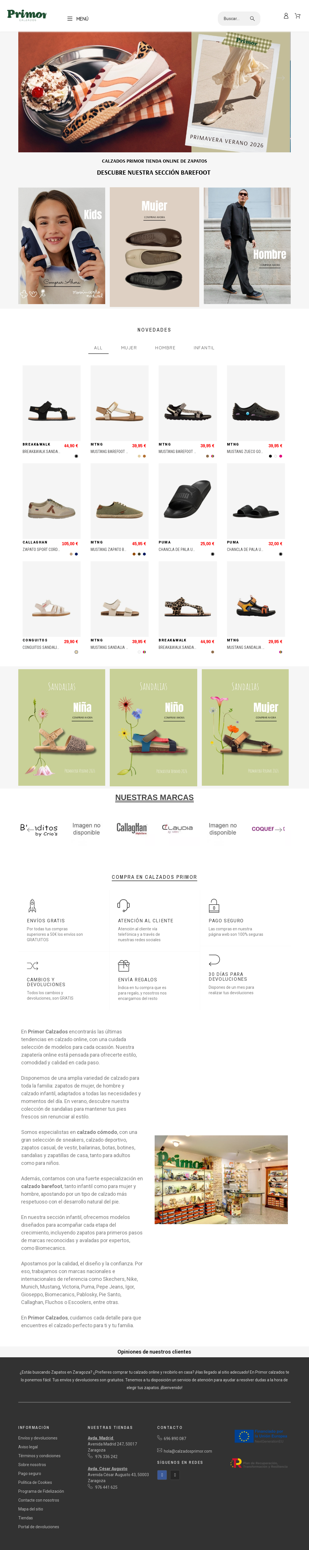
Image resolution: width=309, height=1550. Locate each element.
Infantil (204, 347)
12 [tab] (120, 840)
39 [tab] (124, 846)
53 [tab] (244, 846)
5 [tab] (60, 840)
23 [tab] (214, 840)
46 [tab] (184, 846)
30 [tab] (274, 840)
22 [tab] (205, 840)
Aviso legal (28, 1447)
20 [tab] (188, 840)
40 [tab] (132, 846)
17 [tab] (163, 840)
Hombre (165, 347)
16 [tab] (154, 840)
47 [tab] (193, 846)
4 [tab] (51, 840)
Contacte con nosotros (38, 1500)
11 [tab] (111, 840)
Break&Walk (36, 444)
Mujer (129, 347)
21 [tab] (197, 840)
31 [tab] (283, 840)
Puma (165, 542)
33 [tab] (72, 846)
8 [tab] (85, 840)
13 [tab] (128, 840)
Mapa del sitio (30, 1509)
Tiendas (25, 1518)
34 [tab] (81, 846)
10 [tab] (102, 840)
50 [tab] (218, 846)
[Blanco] (275, 456)
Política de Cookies (35, 1482)
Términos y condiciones (39, 1456)
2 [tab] (34, 840)
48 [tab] (201, 846)
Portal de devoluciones (38, 1527)
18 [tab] (171, 840)
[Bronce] (144, 456)
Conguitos (35, 640)
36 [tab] (98, 846)
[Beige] (139, 456)
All (98, 347)
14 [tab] (137, 840)
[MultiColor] (212, 456)
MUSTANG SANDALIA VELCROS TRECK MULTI (263, 647)
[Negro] (76, 456)
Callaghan (35, 542)
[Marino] (76, 554)
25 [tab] (231, 840)
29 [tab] (265, 840)
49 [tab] (210, 846)
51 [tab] (227, 846)
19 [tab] (180, 840)
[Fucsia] (280, 456)
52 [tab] (235, 846)
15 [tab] (145, 840)
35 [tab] (90, 846)
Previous (28, 78)
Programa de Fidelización (41, 1491)
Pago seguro (29, 1473)
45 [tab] (175, 846)
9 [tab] (94, 840)
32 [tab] (64, 846)
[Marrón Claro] (71, 554)
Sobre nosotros (32, 1464)
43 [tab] (158, 846)
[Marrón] (134, 554)
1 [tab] (25, 840)
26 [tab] (240, 840)
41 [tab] (141, 846)
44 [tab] (167, 846)
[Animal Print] (207, 456)
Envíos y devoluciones (37, 1438)
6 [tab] (68, 840)
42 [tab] (150, 846)
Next (280, 78)
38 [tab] (115, 846)
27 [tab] (248, 840)
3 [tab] (42, 840)
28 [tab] (257, 840)
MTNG (97, 444)
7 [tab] (77, 840)
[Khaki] (139, 554)
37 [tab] (107, 846)
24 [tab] (223, 840)
